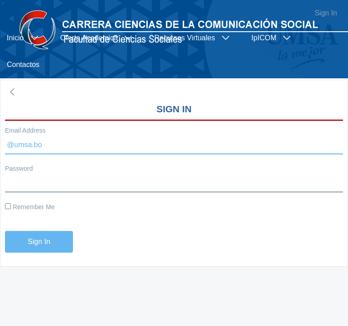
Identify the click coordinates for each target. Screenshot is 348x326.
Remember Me (29, 207)
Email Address (25, 130)
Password (19, 168)
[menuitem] (26, 37)
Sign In (325, 13)
